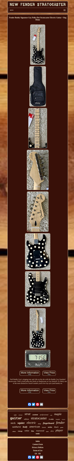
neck (13, 423)
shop (39, 424)
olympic (20, 415)
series (50, 427)
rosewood (40, 431)
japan (47, 431)
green (61, 427)
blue (32, 431)
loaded (58, 419)
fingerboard (48, 423)
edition (26, 419)
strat (27, 414)
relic (51, 415)
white (26, 430)
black (56, 427)
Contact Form (38, 444)
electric (31, 422)
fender (60, 422)
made (15, 415)
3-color (51, 419)
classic (63, 419)
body (25, 427)
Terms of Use (37, 450)
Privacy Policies (37, 447)
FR (39, 453)
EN (36, 453)
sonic (38, 433)
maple (57, 414)
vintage (20, 431)
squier (21, 422)
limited (44, 427)
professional (44, 415)
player (59, 430)
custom (35, 415)
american (34, 426)
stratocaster (39, 418)
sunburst (16, 426)
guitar (16, 418)
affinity (14, 431)
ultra (52, 431)
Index (38, 441)
